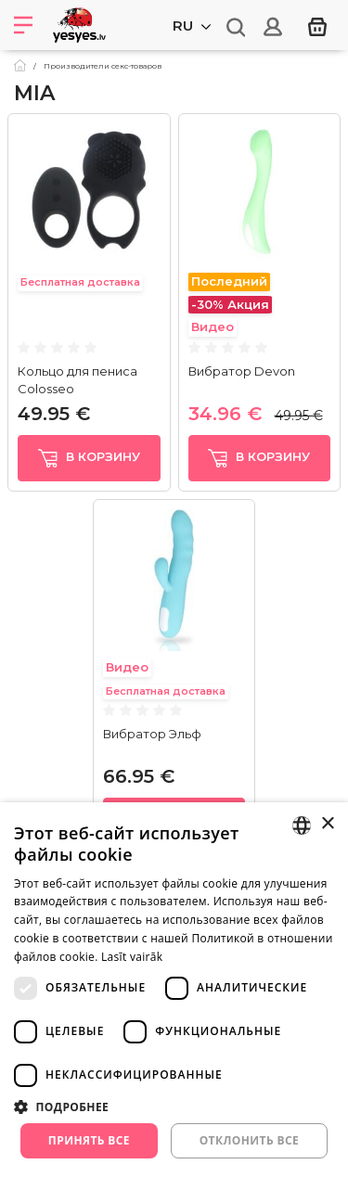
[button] (174, 1106)
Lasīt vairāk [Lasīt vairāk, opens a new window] (131, 957)
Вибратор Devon (241, 371)
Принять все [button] (89, 1140)
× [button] (327, 824)
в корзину (89, 458)
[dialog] (174, 989)
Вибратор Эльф (152, 733)
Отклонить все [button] (249, 1140)
